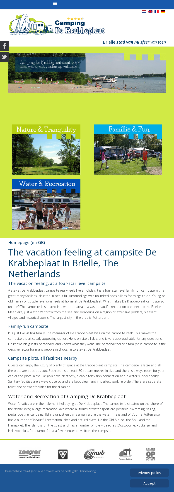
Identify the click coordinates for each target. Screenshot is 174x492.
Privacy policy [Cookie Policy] (149, 472)
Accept (149, 483)
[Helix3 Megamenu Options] (55, 3)
